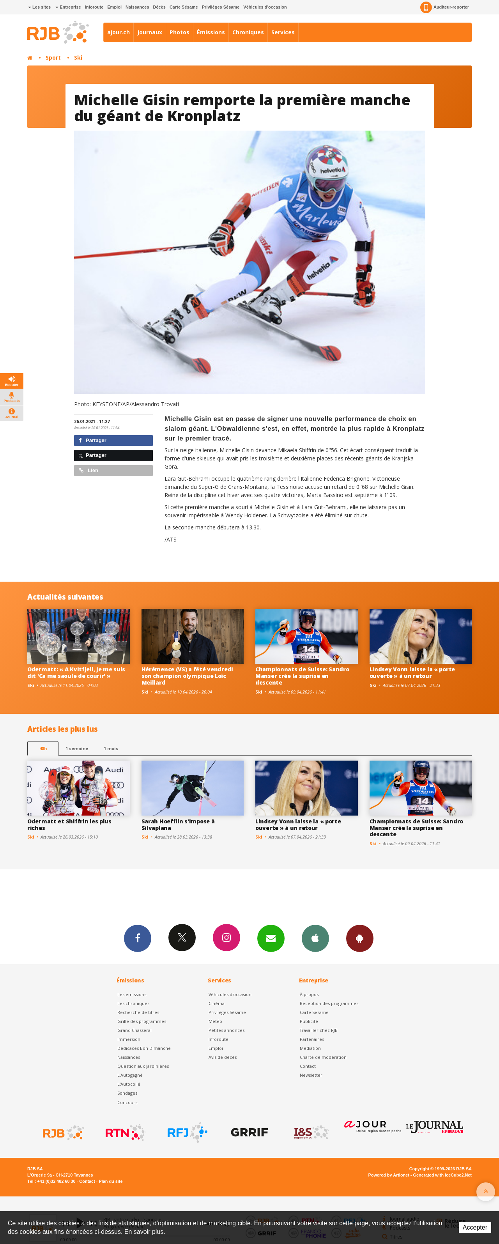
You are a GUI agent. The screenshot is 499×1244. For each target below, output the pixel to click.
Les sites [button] (39, 7)
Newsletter (311, 1075)
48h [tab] (43, 748)
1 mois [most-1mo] (111, 748)
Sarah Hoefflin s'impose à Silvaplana (178, 825)
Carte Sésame (184, 7)
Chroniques (248, 32)
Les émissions (131, 994)
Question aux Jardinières (143, 1066)
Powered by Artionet (388, 1175)
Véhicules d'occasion (265, 7)
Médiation (310, 1048)
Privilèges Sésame (221, 7)
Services (283, 32)
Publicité (309, 1021)
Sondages (127, 1092)
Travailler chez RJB (319, 1030)
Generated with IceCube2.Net (442, 1175)
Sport (53, 57)
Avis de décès (223, 1057)
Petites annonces (226, 1030)
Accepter (475, 1227)
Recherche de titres (138, 1012)
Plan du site (110, 1181)
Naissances (137, 7)
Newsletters (271, 938)
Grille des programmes (141, 1021)
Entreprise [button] (68, 7)
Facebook (137, 938)
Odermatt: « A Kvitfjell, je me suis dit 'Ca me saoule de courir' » (76, 672)
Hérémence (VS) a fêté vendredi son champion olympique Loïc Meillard (188, 675)
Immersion (128, 1039)
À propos (309, 994)
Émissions (211, 32)
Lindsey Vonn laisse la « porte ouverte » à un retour (412, 672)
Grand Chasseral (134, 1030)
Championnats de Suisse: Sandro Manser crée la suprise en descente (302, 675)
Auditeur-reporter (444, 7)
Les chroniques (133, 1003)
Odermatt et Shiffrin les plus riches (69, 825)
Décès (159, 7)
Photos (179, 32)
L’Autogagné (130, 1075)
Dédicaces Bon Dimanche (144, 1048)
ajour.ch (118, 32)
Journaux (149, 32)
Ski (78, 57)
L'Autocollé (128, 1084)
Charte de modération (323, 1057)
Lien (88, 470)
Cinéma (217, 1003)
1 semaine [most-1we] (76, 748)
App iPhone (315, 938)
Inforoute (94, 7)
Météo (215, 1021)
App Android (359, 938)
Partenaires (312, 1039)
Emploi (114, 7)
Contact (308, 1066)
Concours (127, 1102)
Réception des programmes (329, 1003)
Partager (92, 440)
